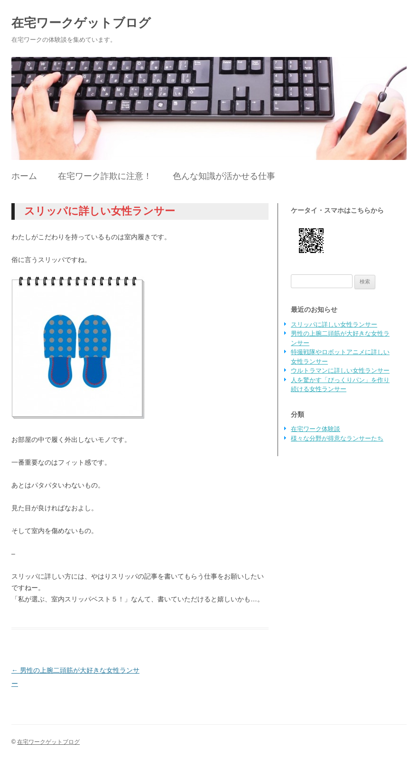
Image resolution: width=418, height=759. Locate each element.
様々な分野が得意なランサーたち (337, 438)
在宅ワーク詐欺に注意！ (105, 176)
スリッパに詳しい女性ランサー (334, 324)
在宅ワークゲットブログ (81, 23)
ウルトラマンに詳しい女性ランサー (340, 370)
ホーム (24, 176)
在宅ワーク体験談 (315, 428)
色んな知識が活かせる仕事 (224, 176)
